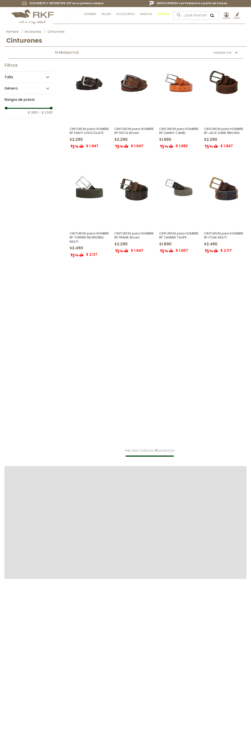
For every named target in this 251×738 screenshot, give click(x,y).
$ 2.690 (46, 112)
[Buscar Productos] (213, 15)
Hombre (12, 31)
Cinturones (56, 31)
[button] (28, 88)
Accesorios (33, 31)
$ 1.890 (33, 112)
